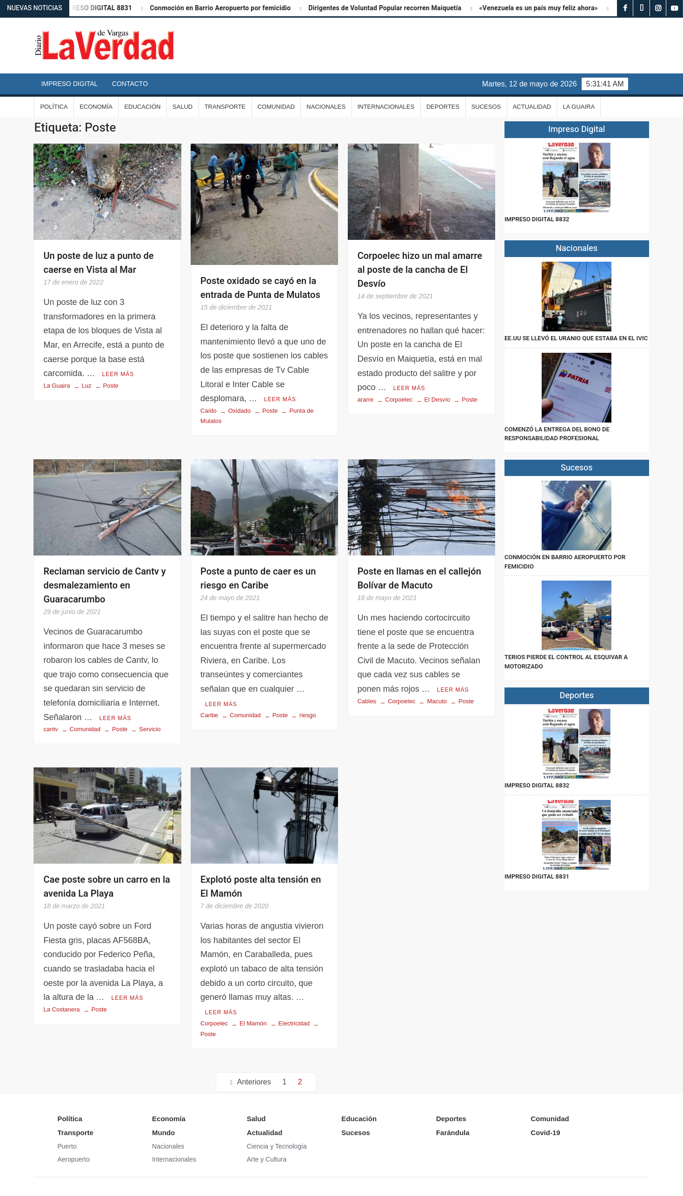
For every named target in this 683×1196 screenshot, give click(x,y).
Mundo (163, 1133)
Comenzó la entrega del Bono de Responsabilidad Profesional (557, 434)
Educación (142, 106)
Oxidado (239, 410)
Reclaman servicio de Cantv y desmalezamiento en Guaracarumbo (104, 585)
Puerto (66, 1146)
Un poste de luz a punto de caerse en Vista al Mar (98, 263)
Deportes (442, 106)
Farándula (453, 1133)
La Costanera (61, 1009)
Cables (367, 701)
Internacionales (386, 106)
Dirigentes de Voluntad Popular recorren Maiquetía (395, 8)
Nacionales (325, 106)
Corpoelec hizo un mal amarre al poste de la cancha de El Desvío (420, 270)
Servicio (149, 729)
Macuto (437, 701)
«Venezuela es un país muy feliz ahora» (549, 8)
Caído (208, 410)
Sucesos (486, 106)
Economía (96, 106)
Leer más (118, 374)
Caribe (209, 715)
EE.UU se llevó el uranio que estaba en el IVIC (576, 338)
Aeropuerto (73, 1159)
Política (53, 106)
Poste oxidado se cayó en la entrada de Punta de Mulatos (260, 288)
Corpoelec (398, 399)
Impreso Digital (69, 83)
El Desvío (437, 399)
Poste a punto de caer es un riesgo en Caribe (258, 578)
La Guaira (579, 106)
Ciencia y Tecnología (277, 1146)
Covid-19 (545, 1133)
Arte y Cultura (267, 1159)
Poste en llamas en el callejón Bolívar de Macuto (419, 578)
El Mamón (253, 1023)
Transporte (225, 106)
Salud (182, 106)
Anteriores (254, 1082)
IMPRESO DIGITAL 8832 (536, 219)
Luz (87, 385)
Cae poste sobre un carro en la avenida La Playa (106, 886)
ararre (366, 399)
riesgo (307, 715)
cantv (50, 729)
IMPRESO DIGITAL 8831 (107, 8)
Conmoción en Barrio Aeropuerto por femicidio (230, 8)
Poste (111, 385)
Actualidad (532, 106)
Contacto (130, 83)
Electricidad (294, 1023)
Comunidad (276, 106)
